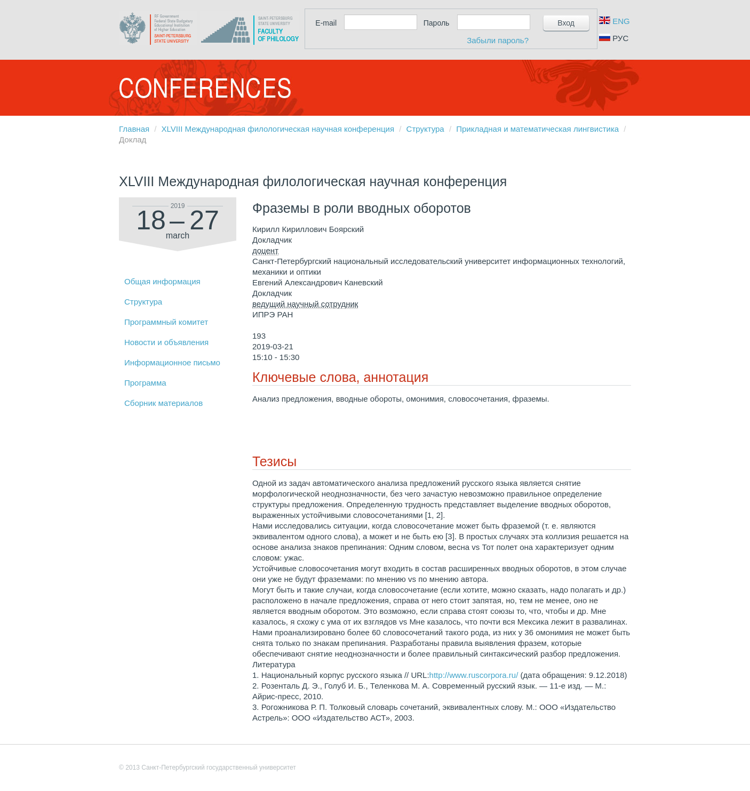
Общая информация (162, 281)
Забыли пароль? (498, 40)
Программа (145, 382)
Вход (566, 23)
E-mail (326, 23)
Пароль (437, 23)
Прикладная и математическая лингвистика (537, 128)
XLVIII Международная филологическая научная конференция (278, 128)
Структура (425, 128)
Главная (134, 128)
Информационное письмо (172, 362)
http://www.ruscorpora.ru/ (473, 675)
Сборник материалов (163, 403)
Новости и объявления (166, 342)
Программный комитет (166, 321)
